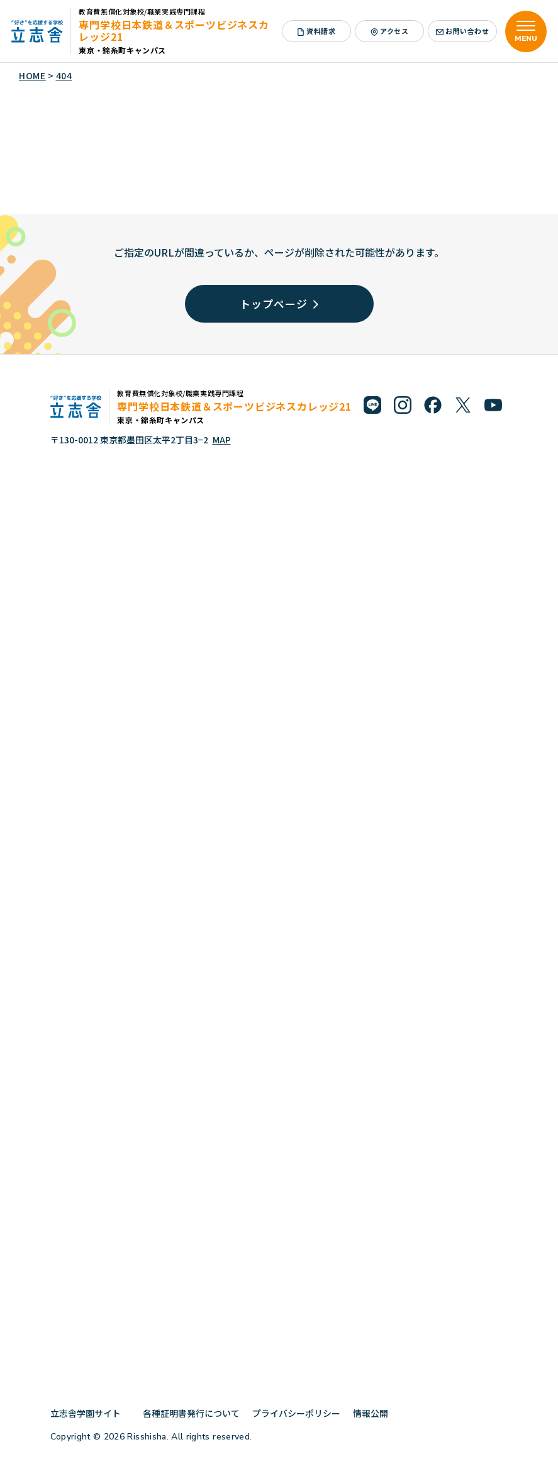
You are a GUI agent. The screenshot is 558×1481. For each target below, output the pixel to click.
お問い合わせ (462, 31)
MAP (222, 439)
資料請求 (316, 31)
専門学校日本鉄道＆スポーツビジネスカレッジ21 (174, 30)
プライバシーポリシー (296, 1413)
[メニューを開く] (526, 31)
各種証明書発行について (191, 1413)
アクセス (389, 31)
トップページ (279, 303)
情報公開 (375, 1413)
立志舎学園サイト (90, 1413)
